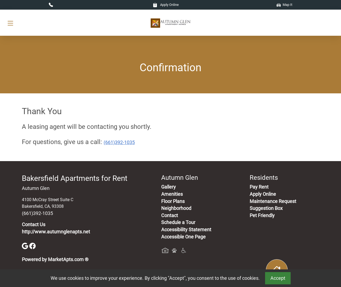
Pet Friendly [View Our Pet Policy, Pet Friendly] (262, 215)
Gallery (168, 187)
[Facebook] (32, 245)
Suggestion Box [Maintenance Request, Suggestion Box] (266, 208)
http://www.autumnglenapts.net (56, 231)
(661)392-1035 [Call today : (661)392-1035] (119, 142)
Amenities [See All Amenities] (172, 194)
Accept (277, 278)
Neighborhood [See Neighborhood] (176, 208)
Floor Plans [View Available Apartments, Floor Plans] (173, 201)
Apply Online (166, 5)
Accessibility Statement (186, 229)
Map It (284, 5)
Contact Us (33, 224)
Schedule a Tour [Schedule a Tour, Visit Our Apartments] (178, 222)
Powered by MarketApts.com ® (55, 259)
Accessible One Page (183, 237)
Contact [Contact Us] (169, 215)
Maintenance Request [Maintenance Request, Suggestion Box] (273, 201)
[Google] (25, 245)
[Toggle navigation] (10, 22)
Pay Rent (259, 187)
